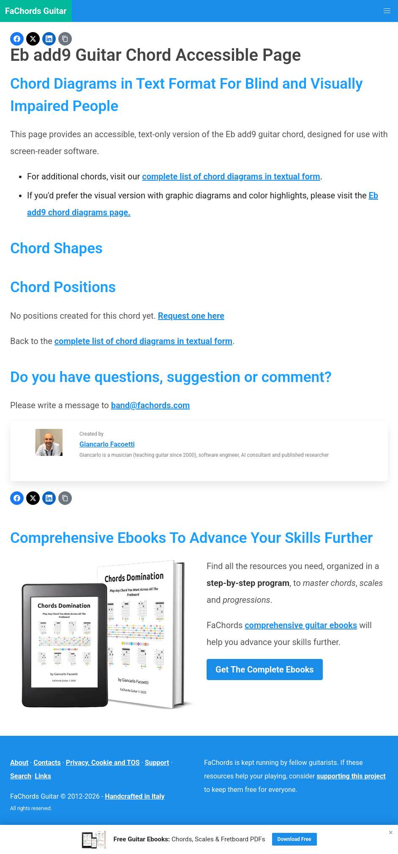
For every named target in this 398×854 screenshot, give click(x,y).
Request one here (191, 316)
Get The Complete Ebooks (264, 669)
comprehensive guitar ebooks (301, 625)
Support (157, 763)
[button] (387, 11)
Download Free (294, 839)
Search (20, 776)
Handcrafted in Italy (134, 796)
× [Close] (391, 832)
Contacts (46, 763)
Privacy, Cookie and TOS (103, 763)
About (19, 763)
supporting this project (351, 776)
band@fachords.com (150, 405)
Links (43, 776)
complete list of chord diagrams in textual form (231, 176)
